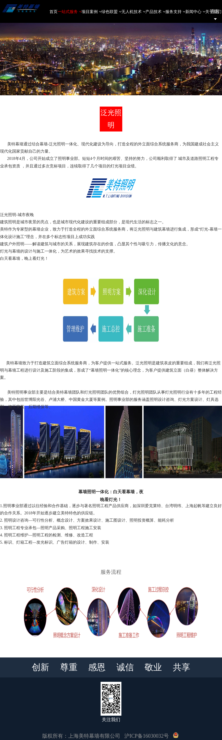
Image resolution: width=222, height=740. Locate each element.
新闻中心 (195, 11)
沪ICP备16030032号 (146, 736)
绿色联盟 (111, 11)
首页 (53, 11)
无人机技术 (133, 11)
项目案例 (91, 11)
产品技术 (155, 11)
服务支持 (175, 11)
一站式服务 (70, 11)
